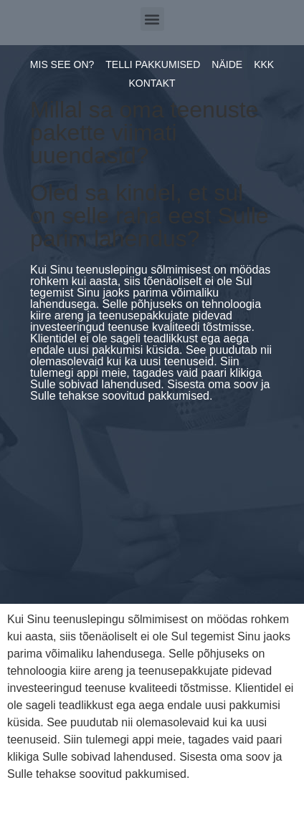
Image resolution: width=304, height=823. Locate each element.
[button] (152, 19)
